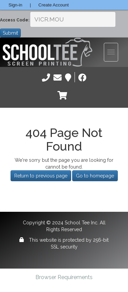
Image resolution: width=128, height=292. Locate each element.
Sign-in (15, 4)
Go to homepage (95, 175)
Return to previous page (40, 175)
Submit (10, 33)
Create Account (53, 4)
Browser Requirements (64, 277)
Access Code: (14, 20)
